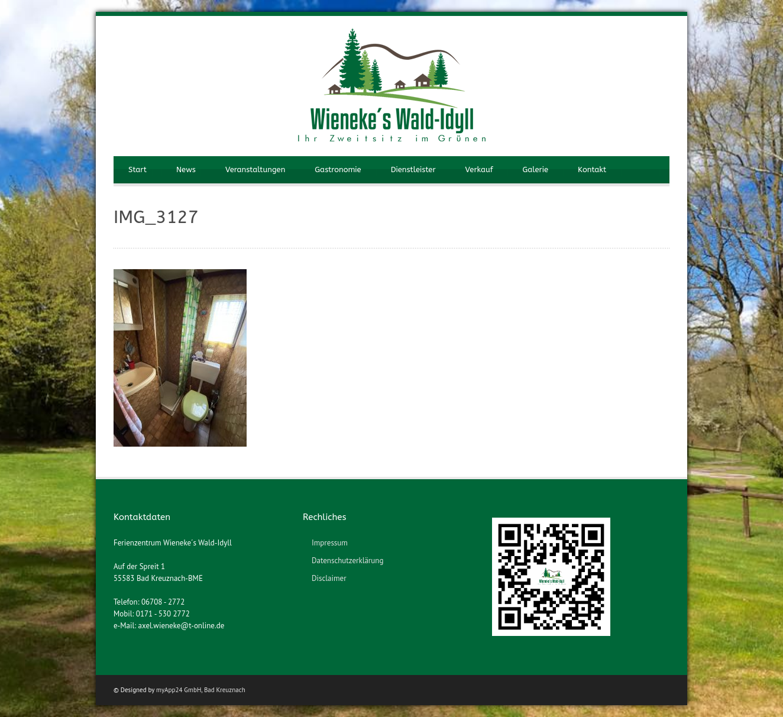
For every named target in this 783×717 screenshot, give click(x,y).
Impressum (330, 543)
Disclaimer (329, 578)
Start (137, 169)
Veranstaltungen (255, 169)
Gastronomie (338, 169)
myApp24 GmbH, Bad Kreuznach (200, 690)
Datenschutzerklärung (347, 560)
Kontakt (592, 169)
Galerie (535, 169)
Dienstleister (413, 169)
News (186, 169)
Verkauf (479, 169)
